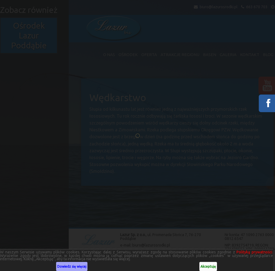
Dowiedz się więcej (71, 266)
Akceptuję (206, 266)
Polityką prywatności (252, 252)
